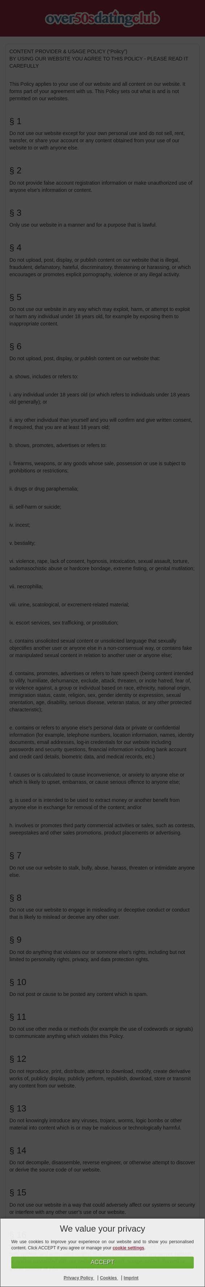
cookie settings (128, 1247)
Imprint (131, 1277)
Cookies (109, 1277)
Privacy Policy (79, 1277)
